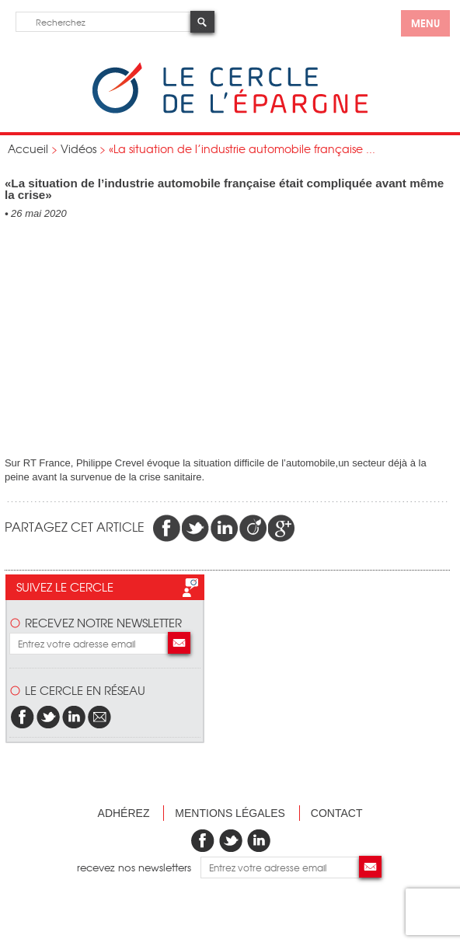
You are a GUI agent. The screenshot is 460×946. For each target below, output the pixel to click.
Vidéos (78, 148)
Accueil (28, 148)
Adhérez (124, 813)
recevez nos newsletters (138, 867)
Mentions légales (230, 813)
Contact (337, 813)
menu (425, 22)
